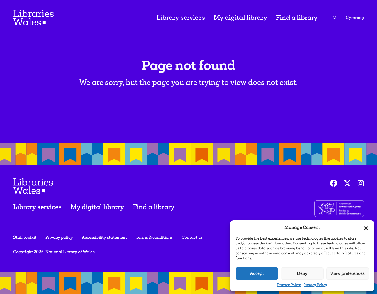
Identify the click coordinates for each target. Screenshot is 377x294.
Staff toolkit (24, 237)
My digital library (240, 17)
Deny (302, 273)
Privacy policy (59, 237)
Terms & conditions (154, 237)
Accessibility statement (104, 237)
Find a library (297, 17)
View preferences (347, 273)
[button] (366, 227)
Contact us (192, 237)
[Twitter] (347, 183)
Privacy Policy (289, 285)
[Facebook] (333, 183)
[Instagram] (361, 183)
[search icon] (335, 17)
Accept (257, 273)
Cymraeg (355, 17)
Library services (180, 17)
